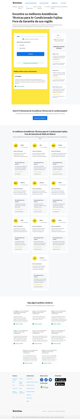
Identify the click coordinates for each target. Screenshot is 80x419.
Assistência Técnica (20, 7)
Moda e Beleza (20, 382)
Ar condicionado (29, 7)
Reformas (21, 385)
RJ (45, 6)
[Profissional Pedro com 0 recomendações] (59, 235)
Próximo (30, 54)
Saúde (20, 388)
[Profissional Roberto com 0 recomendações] (21, 197)
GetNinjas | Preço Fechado (32, 382)
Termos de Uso (51, 411)
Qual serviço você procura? (23, 42)
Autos (13, 385)
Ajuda (28, 401)
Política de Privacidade (60, 411)
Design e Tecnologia (14, 392)
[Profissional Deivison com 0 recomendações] (40, 197)
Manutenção (22, 48)
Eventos (21, 378)
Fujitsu (35, 6)
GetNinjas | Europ (30, 385)
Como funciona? (44, 3)
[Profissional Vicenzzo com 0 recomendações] (40, 272)
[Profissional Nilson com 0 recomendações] (40, 235)
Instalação (21, 45)
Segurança (55, 3)
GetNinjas (14, 6)
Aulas (13, 382)
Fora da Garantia (40, 7)
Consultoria (15, 388)
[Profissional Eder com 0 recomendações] (40, 160)
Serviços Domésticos (21, 392)
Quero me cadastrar (40, 118)
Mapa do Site (29, 398)
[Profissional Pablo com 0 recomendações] (21, 235)
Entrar (63, 3)
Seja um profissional (30, 3)
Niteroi (48, 6)
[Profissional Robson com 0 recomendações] (59, 160)
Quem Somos (29, 378)
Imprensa (44, 411)
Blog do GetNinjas (31, 391)
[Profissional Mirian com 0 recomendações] (59, 197)
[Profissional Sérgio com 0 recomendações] (21, 160)
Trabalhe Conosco (31, 388)
